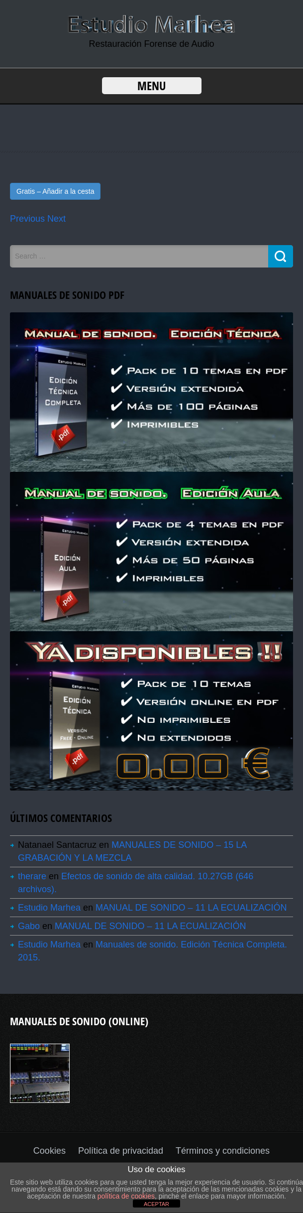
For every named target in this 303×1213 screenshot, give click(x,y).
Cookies (49, 1151)
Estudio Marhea (49, 908)
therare (32, 876)
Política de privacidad (120, 1151)
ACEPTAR (156, 1204)
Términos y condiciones (223, 1151)
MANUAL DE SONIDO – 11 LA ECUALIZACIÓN (191, 908)
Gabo (29, 926)
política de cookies (126, 1196)
